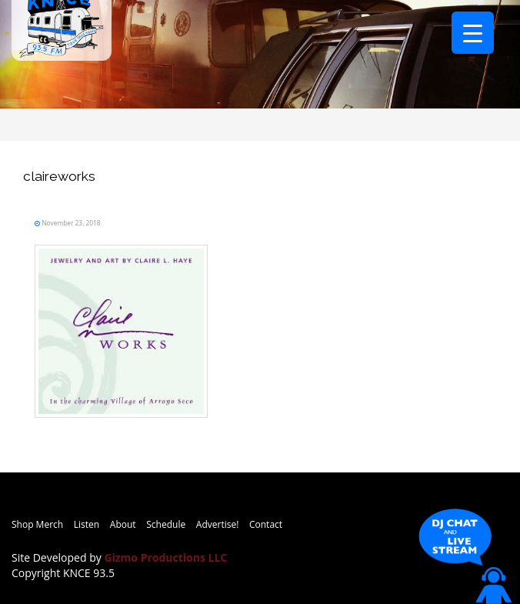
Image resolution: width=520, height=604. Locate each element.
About (123, 524)
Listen (86, 524)
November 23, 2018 (70, 223)
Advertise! (217, 524)
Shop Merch (37, 524)
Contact (265, 524)
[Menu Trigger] (473, 33)
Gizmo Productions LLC (165, 557)
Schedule (165, 524)
